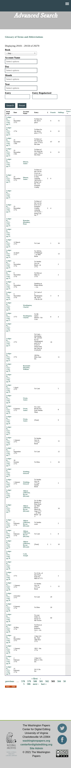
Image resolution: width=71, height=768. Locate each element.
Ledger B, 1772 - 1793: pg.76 (8, 367)
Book (7, 50)
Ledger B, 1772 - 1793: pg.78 (8, 554)
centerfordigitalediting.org (36, 744)
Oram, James (25, 399)
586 (29, 684)
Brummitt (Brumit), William (26, 367)
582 (47, 681)
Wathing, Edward (26, 472)
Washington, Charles (27, 306)
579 (29, 681)
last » (44, 684)
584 (59, 681)
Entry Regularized (41, 93)
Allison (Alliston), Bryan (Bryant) (26, 493)
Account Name (12, 57)
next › (36, 684)
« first (35, 678)
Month (8, 75)
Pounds (53, 112)
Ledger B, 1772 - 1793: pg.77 (8, 430)
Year (7, 84)
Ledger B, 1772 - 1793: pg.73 (8, 162)
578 (23, 681)
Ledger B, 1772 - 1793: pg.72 (8, 120)
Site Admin (36, 748)
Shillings (61, 112)
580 (35, 681)
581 (41, 681)
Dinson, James (25, 162)
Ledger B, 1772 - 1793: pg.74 (8, 222)
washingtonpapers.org (36, 740)
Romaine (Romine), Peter (26, 222)
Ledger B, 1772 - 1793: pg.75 (8, 306)
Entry (8, 93)
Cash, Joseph (25, 555)
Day (7, 66)
